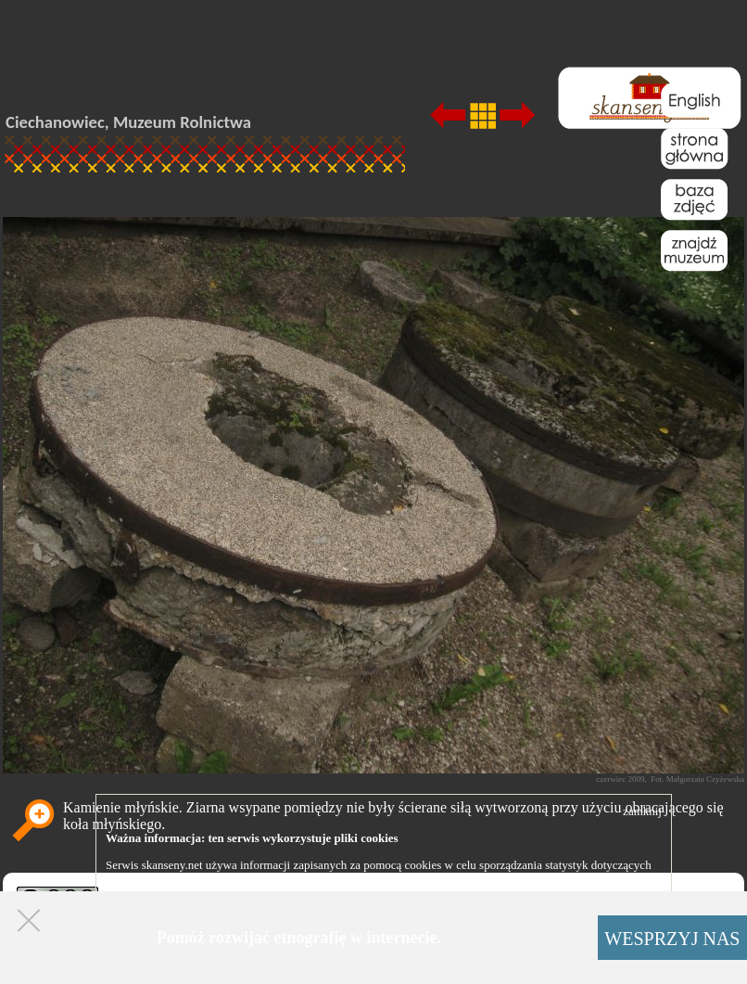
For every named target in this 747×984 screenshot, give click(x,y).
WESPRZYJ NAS (672, 938)
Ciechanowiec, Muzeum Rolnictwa (128, 122)
